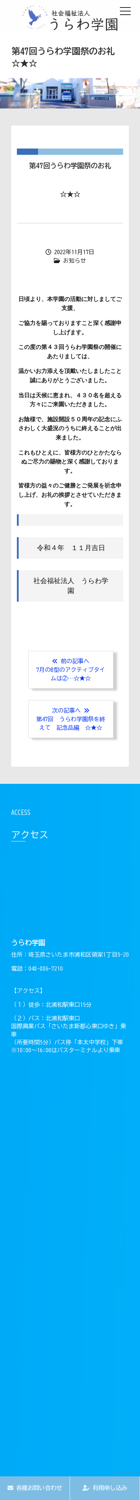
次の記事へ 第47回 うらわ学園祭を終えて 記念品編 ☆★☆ (70, 719)
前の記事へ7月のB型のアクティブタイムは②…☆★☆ (70, 669)
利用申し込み (105, 1488)
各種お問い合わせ (35, 1488)
